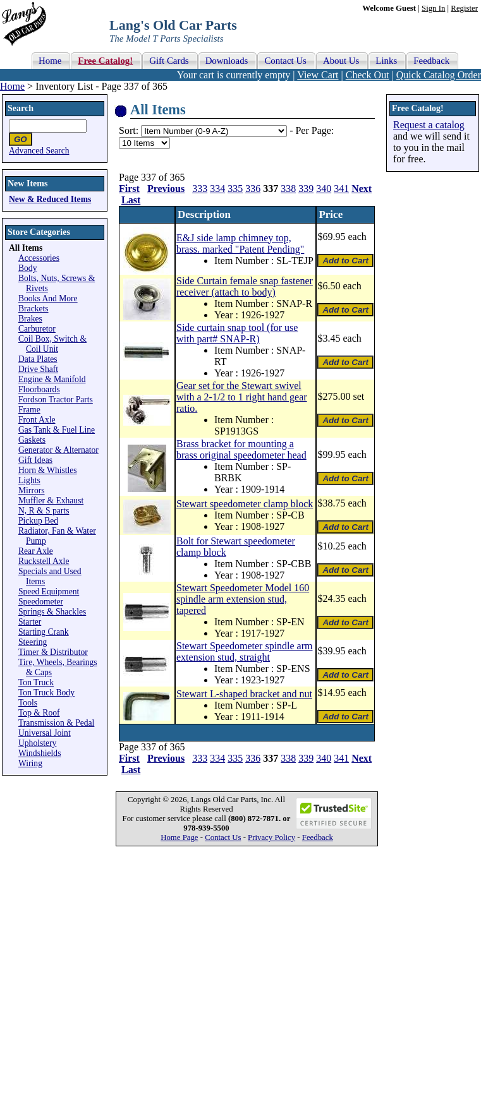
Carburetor (37, 328)
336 (252, 188)
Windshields (39, 753)
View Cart (317, 74)
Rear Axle (35, 551)
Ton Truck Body (46, 692)
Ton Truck (36, 682)
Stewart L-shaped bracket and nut (244, 693)
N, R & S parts (43, 510)
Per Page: (314, 130)
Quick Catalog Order (438, 74)
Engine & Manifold (51, 379)
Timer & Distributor (53, 652)
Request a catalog (429, 124)
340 (323, 188)
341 (341, 188)
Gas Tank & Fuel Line (56, 430)
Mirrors (31, 490)
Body (27, 268)
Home (12, 86)
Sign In (433, 8)
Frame (29, 409)
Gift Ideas (35, 460)
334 (217, 188)
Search (20, 108)
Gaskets (32, 440)
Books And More (48, 298)
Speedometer (40, 601)
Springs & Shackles (52, 611)
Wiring (30, 763)
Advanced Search (39, 150)
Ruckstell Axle (43, 561)
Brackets (33, 308)
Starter (29, 622)
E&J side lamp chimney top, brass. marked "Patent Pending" (240, 243)
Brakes (30, 318)
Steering (32, 642)
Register (464, 8)
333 (199, 188)
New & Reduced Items (50, 199)
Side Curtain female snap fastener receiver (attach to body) (244, 286)
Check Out (367, 74)
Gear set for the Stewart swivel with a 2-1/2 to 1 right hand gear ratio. (241, 397)
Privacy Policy (271, 837)
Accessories (38, 258)
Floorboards (39, 389)
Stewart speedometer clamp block (244, 503)
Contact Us (223, 837)
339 (306, 188)
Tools (27, 702)
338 (288, 188)
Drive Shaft (38, 369)
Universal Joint (44, 733)
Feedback (317, 837)
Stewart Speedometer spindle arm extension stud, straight (244, 651)
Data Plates (38, 359)
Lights (29, 480)
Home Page (179, 837)
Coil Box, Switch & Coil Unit (52, 344)
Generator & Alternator (58, 450)
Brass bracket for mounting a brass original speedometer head (241, 449)
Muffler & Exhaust (50, 500)
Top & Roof (39, 712)
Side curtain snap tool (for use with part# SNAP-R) (237, 333)
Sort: (128, 130)
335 (235, 188)
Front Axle (37, 419)
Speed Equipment (48, 591)
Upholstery (37, 743)
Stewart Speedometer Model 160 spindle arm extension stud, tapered (242, 599)
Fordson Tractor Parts (55, 399)
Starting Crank (43, 632)
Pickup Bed (38, 520)
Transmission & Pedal (56, 723)
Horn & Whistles (47, 470)
